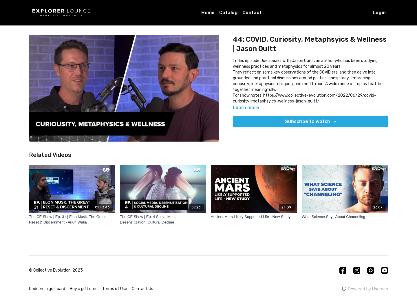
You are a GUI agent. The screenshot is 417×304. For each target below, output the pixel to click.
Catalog (228, 12)
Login (379, 12)
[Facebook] (342, 270)
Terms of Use (114, 288)
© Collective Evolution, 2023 (56, 270)
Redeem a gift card (47, 288)
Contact (252, 12)
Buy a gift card (84, 288)
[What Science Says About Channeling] (345, 217)
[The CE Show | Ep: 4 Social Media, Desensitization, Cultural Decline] (163, 219)
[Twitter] (356, 270)
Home (208, 12)
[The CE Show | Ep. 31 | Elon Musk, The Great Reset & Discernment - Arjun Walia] (72, 219)
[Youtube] (384, 270)
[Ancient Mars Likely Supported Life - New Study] (254, 217)
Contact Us (142, 288)
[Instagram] (370, 270)
